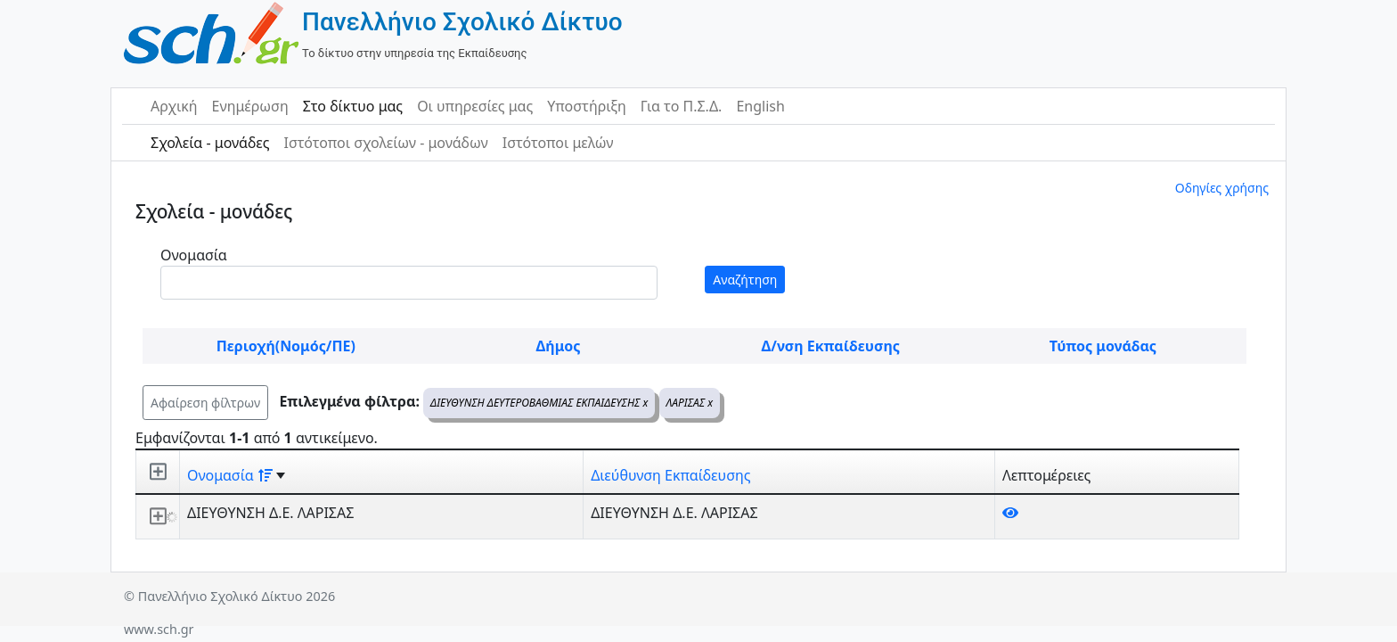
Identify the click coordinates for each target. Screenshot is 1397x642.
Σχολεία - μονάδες (210, 142)
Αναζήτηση (745, 279)
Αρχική (174, 106)
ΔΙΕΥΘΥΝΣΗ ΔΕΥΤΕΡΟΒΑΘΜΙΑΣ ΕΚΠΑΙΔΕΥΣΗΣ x (539, 402)
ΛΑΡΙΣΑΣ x (690, 402)
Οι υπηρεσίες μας (475, 106)
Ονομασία (193, 255)
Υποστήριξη (586, 106)
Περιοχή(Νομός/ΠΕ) (285, 346)
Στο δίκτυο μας (353, 106)
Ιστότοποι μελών (558, 142)
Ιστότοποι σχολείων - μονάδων (385, 142)
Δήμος (558, 346)
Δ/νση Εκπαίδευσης (831, 346)
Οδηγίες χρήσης (1222, 187)
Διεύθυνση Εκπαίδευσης (670, 475)
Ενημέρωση (250, 106)
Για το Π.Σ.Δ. (682, 106)
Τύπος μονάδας (1103, 346)
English (760, 106)
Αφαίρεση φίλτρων (205, 402)
